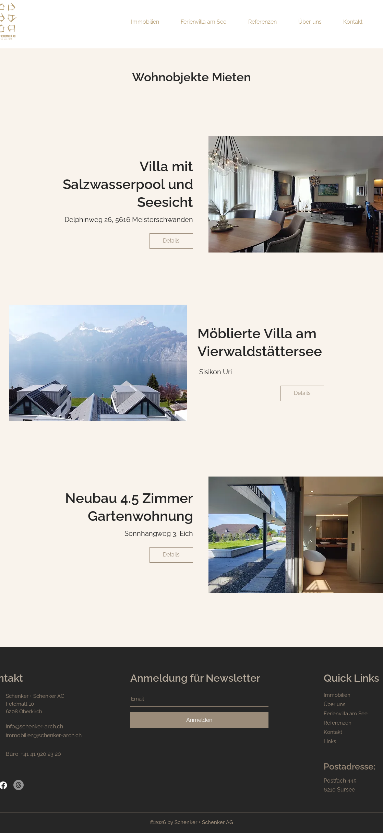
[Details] (171, 241)
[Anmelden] (199, 720)
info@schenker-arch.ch (34, 726)
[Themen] (18, 785)
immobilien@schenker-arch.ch (44, 735)
